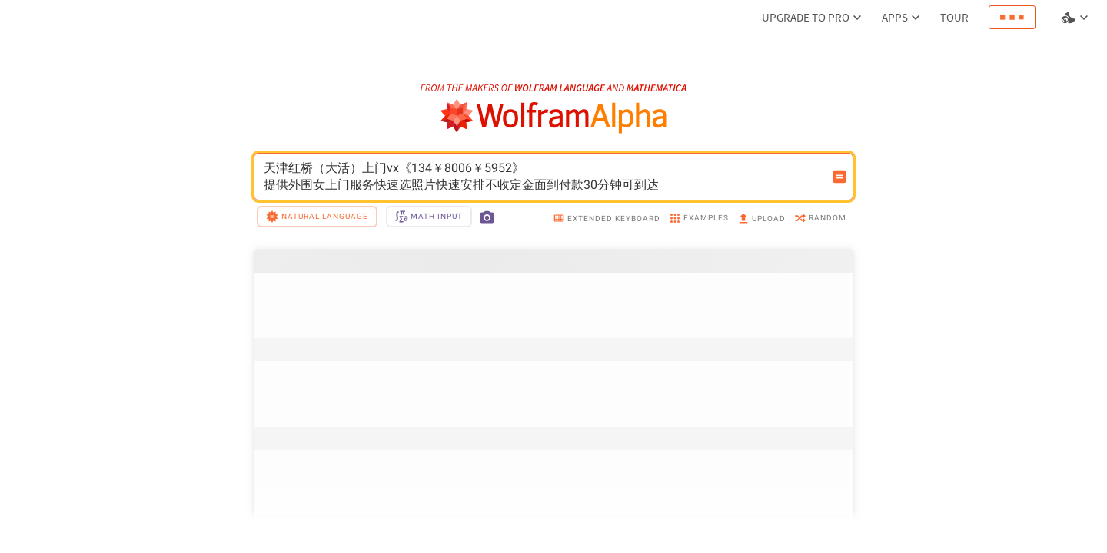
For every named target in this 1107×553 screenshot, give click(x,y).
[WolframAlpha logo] (553, 116)
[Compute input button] (839, 176)
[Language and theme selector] (1076, 18)
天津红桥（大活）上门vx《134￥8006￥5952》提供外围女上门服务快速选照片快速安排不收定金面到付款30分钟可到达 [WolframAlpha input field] (543, 177)
